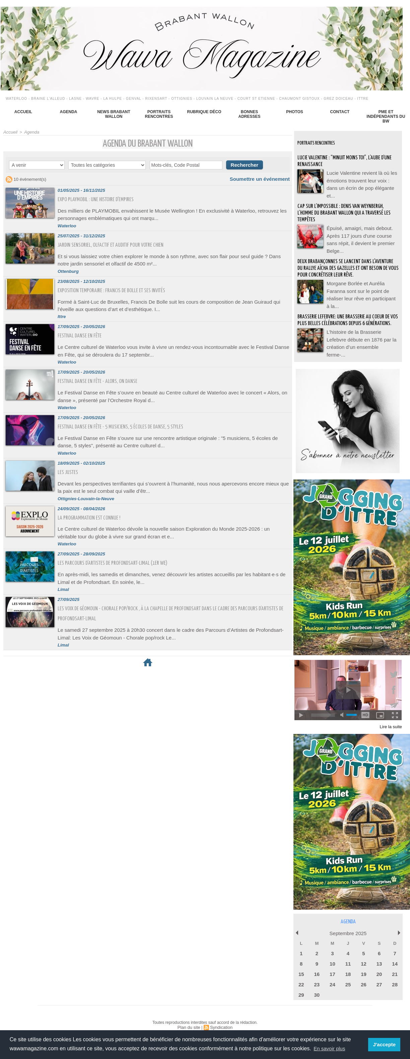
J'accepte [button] (385, 1044)
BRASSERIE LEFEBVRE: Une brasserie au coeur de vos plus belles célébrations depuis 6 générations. (347, 315)
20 (379, 964)
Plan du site (189, 1016)
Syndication (220, 1016)
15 (301, 964)
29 (301, 984)
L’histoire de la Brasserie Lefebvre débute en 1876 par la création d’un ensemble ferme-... (361, 336)
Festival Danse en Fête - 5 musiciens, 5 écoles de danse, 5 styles (127, 416)
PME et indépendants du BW (385, 116)
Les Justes (69, 459)
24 (332, 974)
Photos (294, 111)
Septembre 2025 (348, 925)
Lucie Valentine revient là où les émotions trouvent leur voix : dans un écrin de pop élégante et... (362, 179)
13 (379, 955)
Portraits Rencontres (159, 114)
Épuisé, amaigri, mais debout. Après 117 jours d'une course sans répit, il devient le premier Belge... (361, 229)
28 (394, 974)
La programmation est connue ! (93, 503)
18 (348, 964)
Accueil (23, 111)
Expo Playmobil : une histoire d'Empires (100, 199)
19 (363, 964)
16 (317, 964)
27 (379, 974)
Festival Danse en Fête (82, 329)
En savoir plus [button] (330, 1048)
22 (301, 974)
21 (394, 964)
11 (348, 955)
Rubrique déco (204, 111)
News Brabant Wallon (113, 114)
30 (317, 984)
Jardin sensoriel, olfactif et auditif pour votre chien (117, 242)
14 (394, 955)
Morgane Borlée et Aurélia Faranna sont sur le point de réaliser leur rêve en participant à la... (362, 286)
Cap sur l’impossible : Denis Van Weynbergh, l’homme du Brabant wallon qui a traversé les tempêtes (345, 208)
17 (332, 964)
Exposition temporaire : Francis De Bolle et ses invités (117, 286)
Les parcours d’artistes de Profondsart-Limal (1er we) (118, 546)
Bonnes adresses (249, 114)
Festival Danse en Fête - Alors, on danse (102, 372)
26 (363, 974)
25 (348, 974)
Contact (340, 111)
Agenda (68, 111)
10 (332, 955)
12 (363, 955)
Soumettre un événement (264, 177)
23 (317, 974)
